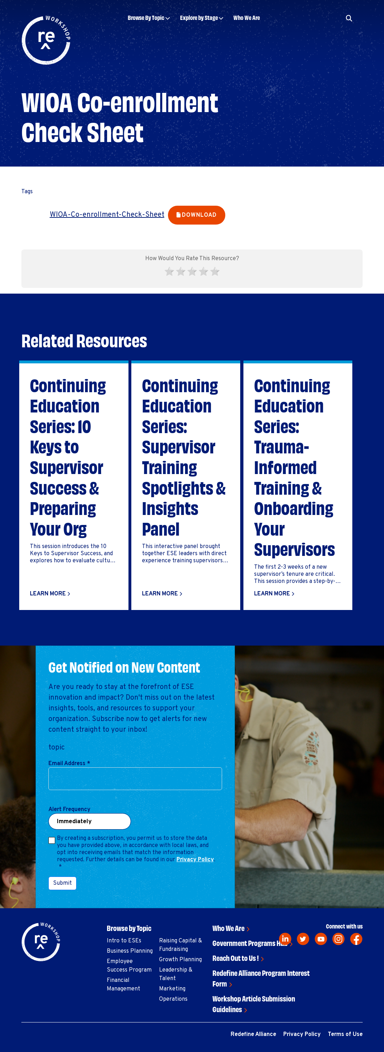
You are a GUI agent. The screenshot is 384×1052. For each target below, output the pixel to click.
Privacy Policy (195, 859)
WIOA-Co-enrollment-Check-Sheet (107, 215)
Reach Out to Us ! (235, 957)
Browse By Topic (146, 17)
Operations (173, 999)
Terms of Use (345, 1034)
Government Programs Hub (250, 942)
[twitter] (303, 939)
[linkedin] (285, 939)
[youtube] (321, 939)
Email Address (69, 763)
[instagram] (338, 939)
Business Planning (130, 951)
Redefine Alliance (253, 1034)
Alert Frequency (69, 809)
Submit (62, 883)
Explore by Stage (199, 17)
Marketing (172, 989)
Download (199, 215)
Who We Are (246, 17)
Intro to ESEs (124, 941)
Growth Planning (180, 959)
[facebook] (356, 939)
